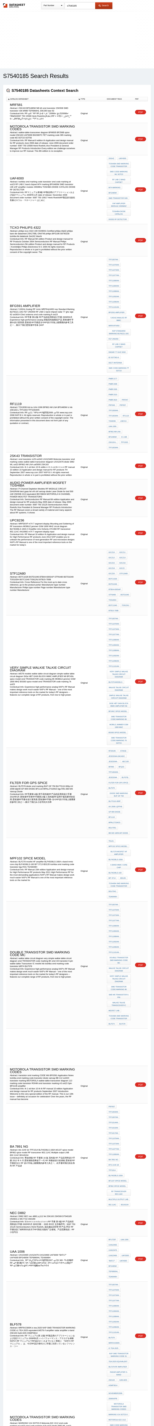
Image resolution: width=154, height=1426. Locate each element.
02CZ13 (122, 495)
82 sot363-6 (114, 323)
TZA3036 (112, 366)
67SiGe (123, 643)
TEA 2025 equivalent (118, 1132)
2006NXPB (113, 1163)
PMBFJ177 (113, 341)
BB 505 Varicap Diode (118, 709)
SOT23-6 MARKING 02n (118, 1275)
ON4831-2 (113, 1238)
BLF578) (124, 664)
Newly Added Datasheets (25, 1415)
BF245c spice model (118, 612)
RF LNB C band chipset (119, 176)
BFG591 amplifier (116, 288)
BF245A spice (114, 1233)
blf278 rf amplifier (118, 1136)
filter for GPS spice (118, 669)
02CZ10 (112, 491)
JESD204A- (113, 652)
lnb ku (123, 366)
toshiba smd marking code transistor (119, 164)
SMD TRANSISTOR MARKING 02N (119, 1262)
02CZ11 (122, 491)
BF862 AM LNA (115, 374)
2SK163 (112, 1148)
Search (104, 5)
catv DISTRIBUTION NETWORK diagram (119, 1212)
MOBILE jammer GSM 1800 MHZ (119, 624)
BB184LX (124, 1238)
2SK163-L (112, 383)
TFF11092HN (114, 275)
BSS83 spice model (117, 630)
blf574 (112, 861)
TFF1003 (123, 383)
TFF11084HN (114, 267)
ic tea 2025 (113, 1121)
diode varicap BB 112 (118, 1257)
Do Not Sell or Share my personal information (75, 1415)
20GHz (111, 158)
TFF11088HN (114, 271)
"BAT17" (112, 1060)
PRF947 (124, 349)
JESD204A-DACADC (117, 648)
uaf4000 (121, 158)
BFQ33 (120, 656)
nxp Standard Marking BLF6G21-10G (119, 304)
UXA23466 (113, 1055)
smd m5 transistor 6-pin (119, 838)
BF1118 (112, 697)
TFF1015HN (113, 956)
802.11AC (112, 1013)
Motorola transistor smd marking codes (119, 1168)
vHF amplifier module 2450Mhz (119, 194)
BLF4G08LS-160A (116, 731)
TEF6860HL (125, 1064)
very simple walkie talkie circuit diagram (119, 580)
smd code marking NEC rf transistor (119, 1280)
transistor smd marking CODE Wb (119, 1287)
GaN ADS (122, 1148)
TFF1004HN (113, 660)
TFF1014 (126, 985)
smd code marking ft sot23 (119, 332)
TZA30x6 (112, 1225)
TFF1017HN (113, 960)
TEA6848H (124, 758)
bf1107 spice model (118, 994)
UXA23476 (125, 1051)
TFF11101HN (114, 284)
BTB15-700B (125, 529)
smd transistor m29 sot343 (119, 1294)
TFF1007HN (113, 246)
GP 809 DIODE (114, 692)
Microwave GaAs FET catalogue (119, 1201)
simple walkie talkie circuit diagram (119, 599)
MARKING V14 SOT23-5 (118, 1174)
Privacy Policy (46, 1415)
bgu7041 (112, 758)
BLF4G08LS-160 (115, 742)
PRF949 (112, 353)
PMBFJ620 (113, 349)
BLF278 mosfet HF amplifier (119, 726)
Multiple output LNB (118, 1009)
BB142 (111, 1229)
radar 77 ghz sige (117, 319)
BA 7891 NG (113, 981)
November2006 (115, 1159)
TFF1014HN (113, 952)
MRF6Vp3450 (114, 299)
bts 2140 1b (114, 985)
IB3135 (122, 747)
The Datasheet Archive (14, 5)
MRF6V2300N (114, 1117)
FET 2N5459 (113, 310)
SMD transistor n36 (118, 189)
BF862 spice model (117, 998)
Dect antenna (115, 327)
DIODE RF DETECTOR (118, 207)
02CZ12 (112, 495)
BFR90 (111, 656)
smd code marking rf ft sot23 (119, 1190)
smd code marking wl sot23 (119, 171)
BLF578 (112, 673)
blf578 (126, 1113)
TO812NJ (112, 529)
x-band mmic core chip (119, 737)
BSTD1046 (125, 512)
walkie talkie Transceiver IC (119, 845)
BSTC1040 (124, 524)
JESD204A (113, 664)
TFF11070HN (114, 250)
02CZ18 (112, 503)
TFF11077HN (114, 259)
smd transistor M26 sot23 (119, 1309)
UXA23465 (113, 1051)
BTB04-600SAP (115, 516)
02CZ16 (122, 499)
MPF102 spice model (118, 720)
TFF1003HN (113, 362)
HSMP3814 (113, 1152)
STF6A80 (112, 520)
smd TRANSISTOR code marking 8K (119, 617)
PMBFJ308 (125, 341)
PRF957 (122, 353)
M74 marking (115, 180)
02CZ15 (112, 499)
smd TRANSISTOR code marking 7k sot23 (119, 635)
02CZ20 (112, 507)
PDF (140, 112)
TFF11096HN (114, 280)
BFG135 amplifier (116, 1207)
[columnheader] (41, 99)
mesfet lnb (114, 850)
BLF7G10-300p (115, 684)
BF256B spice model (118, 1218)
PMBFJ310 (125, 345)
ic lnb (123, 379)
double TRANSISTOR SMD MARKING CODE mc (119, 808)
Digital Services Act (107, 1415)
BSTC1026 (113, 512)
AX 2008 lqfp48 (115, 688)
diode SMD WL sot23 (118, 1196)
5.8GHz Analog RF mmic (119, 293)
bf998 (126, 1242)
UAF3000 (124, 1055)
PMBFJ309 (113, 345)
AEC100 (124, 652)
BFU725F (112, 1047)
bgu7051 (112, 705)
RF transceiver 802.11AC (119, 1003)
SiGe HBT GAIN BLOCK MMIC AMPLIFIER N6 (119, 606)
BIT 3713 (112, 747)
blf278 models (115, 587)
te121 (111, 716)
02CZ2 (121, 503)
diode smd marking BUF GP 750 (119, 678)
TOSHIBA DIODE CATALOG (119, 201)
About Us (135, 1415)
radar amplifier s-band (119, 1142)
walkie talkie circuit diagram (119, 592)
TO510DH (112, 524)
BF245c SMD (123, 1229)
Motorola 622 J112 (117, 1178)
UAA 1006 (112, 370)
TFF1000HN (113, 358)
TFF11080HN (114, 263)
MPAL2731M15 (114, 701)
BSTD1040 (124, 520)
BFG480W (113, 185)
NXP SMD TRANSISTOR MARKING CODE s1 (119, 1127)
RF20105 (112, 643)
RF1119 (125, 362)
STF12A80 (123, 507)
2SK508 (112, 1246)
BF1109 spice (114, 1242)
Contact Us (124, 1415)
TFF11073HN (114, 254)
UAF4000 (122, 1060)
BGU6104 (124, 1013)
